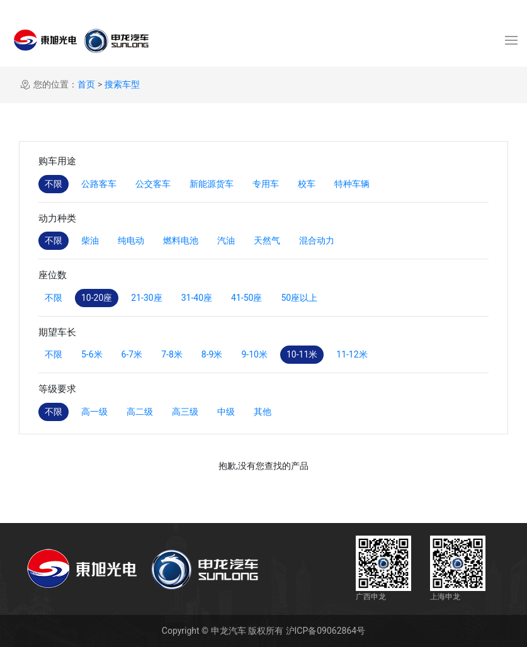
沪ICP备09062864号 (326, 631)
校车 (306, 184)
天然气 (267, 240)
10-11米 (301, 354)
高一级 (94, 412)
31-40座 (196, 298)
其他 (262, 412)
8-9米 (212, 354)
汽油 (226, 240)
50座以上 (299, 298)
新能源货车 (212, 184)
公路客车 (98, 184)
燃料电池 (180, 240)
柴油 (90, 240)
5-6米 (92, 354)
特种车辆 (352, 184)
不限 (53, 184)
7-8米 (172, 354)
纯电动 (131, 240)
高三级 (185, 412)
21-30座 (146, 298)
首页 (86, 84)
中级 (226, 412)
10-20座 (96, 298)
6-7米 (132, 354)
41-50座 (246, 298)
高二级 (140, 412)
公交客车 (153, 184)
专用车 (265, 184)
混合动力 (316, 240)
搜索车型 (122, 84)
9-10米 (254, 354)
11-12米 (351, 354)
